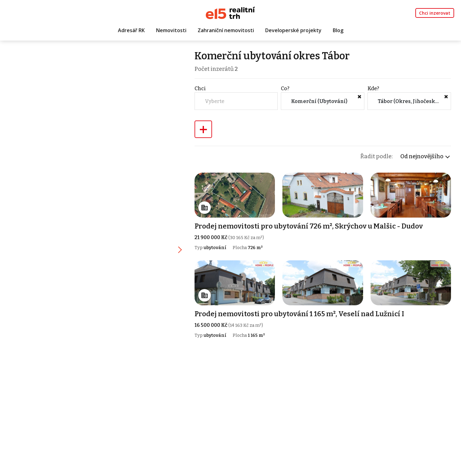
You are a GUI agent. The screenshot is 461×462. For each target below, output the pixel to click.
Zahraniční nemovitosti (226, 30)
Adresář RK (131, 30)
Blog (338, 30)
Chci (200, 88)
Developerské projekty (293, 30)
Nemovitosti (171, 30)
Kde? (373, 88)
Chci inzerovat (434, 13)
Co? (285, 88)
